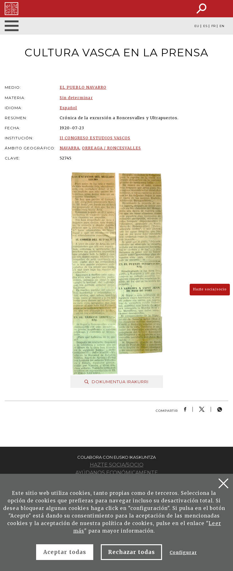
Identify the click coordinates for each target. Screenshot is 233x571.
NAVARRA (69, 148)
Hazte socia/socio (209, 289)
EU (196, 26)
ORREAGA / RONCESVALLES (111, 148)
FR (213, 26)
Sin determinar (76, 97)
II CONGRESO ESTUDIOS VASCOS (95, 138)
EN (221, 26)
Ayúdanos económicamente (116, 473)
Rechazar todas (131, 552)
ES (205, 26)
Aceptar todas (64, 552)
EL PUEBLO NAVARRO (83, 87)
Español (68, 107)
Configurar (183, 552)
